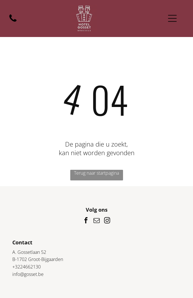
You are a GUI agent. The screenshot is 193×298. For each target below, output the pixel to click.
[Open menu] (172, 18)
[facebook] (86, 221)
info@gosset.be (28, 274)
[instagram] (107, 221)
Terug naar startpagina (96, 173)
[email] (96, 221)
